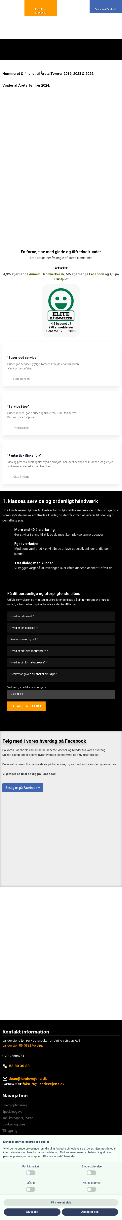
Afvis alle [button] (32, 1211)
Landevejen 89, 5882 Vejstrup (23, 1045)
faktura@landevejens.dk (43, 1084)
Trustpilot (61, 279)
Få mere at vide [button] (61, 1202)
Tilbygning (9, 1131)
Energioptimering (14, 1105)
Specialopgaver (12, 1112)
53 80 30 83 (19, 1066)
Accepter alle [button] (90, 1211)
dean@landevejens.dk (28, 1078)
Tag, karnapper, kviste (17, 1118)
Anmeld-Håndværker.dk (46, 274)
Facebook (96, 274)
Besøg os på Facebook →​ (22, 788)
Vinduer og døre (13, 1124)
